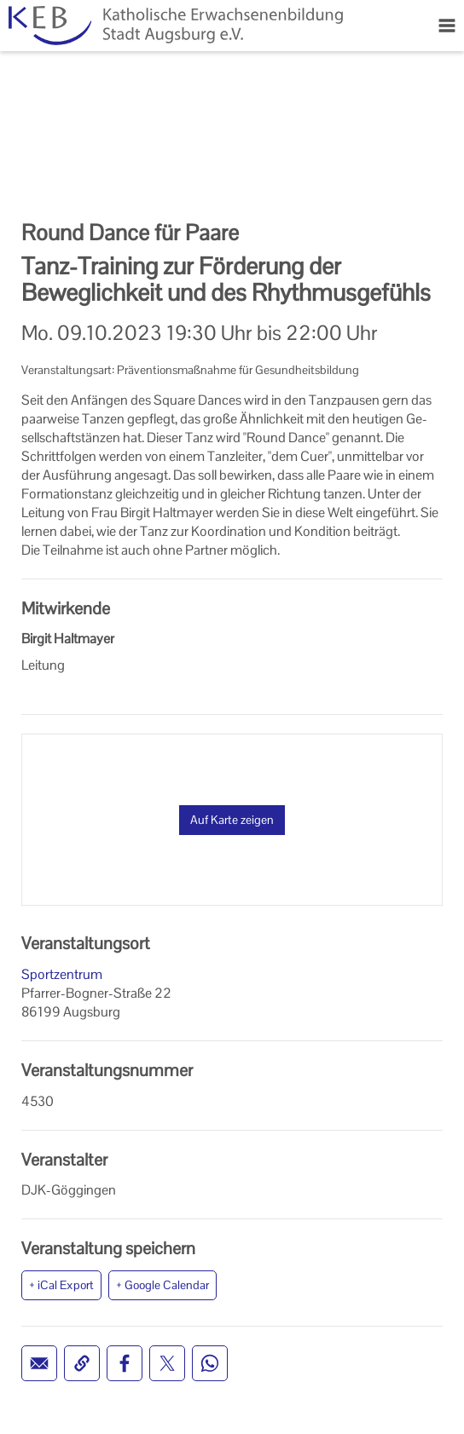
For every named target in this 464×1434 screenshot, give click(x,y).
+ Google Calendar (162, 1285)
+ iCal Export (61, 1285)
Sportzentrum (61, 974)
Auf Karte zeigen (232, 819)
